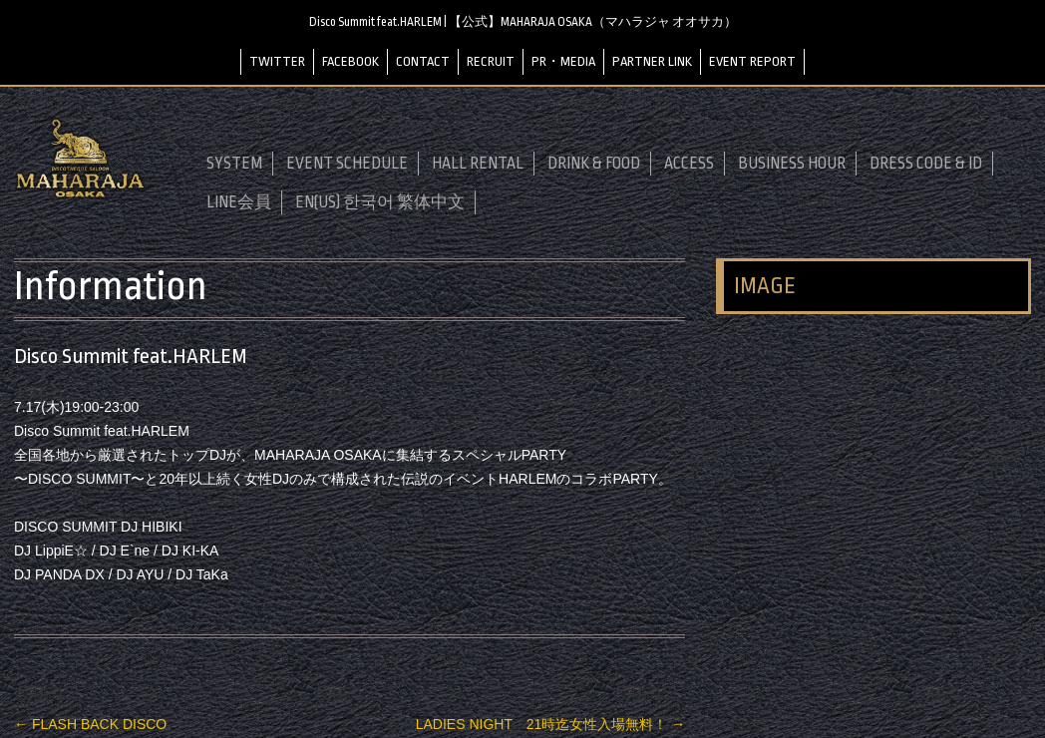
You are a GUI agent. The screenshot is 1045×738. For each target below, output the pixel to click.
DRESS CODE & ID (926, 164)
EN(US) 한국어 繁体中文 (380, 202)
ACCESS (689, 164)
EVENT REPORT (752, 61)
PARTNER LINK (652, 61)
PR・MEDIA (563, 61)
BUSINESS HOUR (792, 164)
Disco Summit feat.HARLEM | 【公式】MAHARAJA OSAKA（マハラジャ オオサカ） (523, 22)
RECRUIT (491, 61)
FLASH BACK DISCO (90, 724)
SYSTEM (234, 164)
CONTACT (423, 61)
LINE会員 (238, 202)
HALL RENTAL (477, 164)
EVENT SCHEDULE (347, 164)
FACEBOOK (350, 61)
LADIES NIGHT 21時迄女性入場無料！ (550, 724)
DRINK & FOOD (593, 164)
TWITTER (277, 61)
